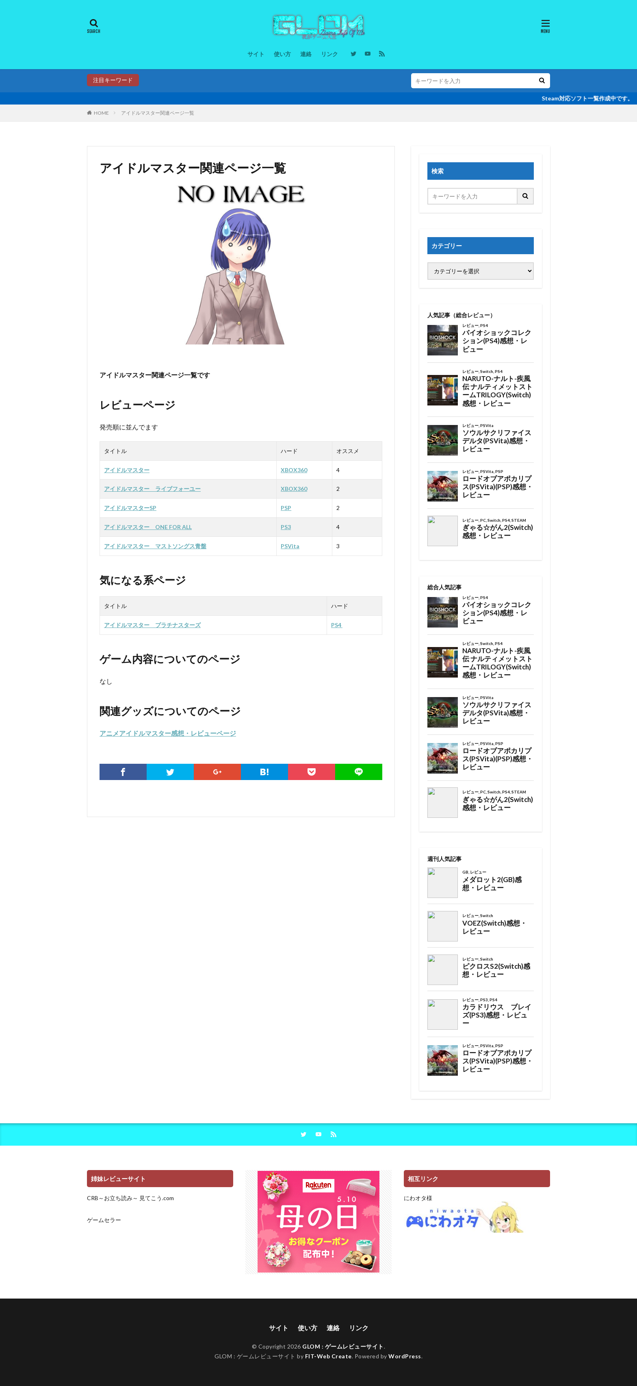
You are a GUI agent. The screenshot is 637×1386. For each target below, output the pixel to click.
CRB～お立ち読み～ (112, 1197)
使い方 (282, 53)
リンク (329, 53)
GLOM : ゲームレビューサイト (343, 1346)
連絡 (306, 53)
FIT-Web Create (328, 1356)
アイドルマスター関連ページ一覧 (157, 113)
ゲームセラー (104, 1219)
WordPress (404, 1356)
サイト (255, 53)
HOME (101, 113)
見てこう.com (156, 1197)
